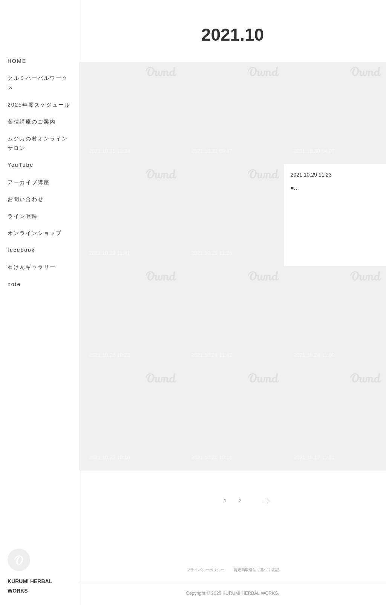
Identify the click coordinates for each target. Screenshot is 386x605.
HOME (17, 61)
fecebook (21, 250)
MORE (17, 267)
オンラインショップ (35, 233)
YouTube (21, 165)
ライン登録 (23, 216)
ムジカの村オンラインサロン (38, 143)
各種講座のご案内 (32, 122)
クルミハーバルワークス (38, 82)
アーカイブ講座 (29, 182)
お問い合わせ (26, 199)
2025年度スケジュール (39, 105)
